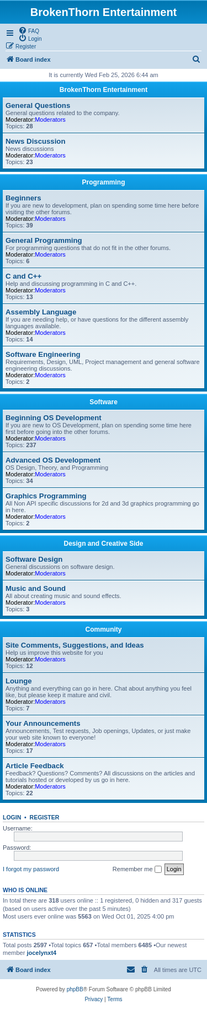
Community (104, 629)
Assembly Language (41, 312)
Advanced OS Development (53, 460)
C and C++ (23, 276)
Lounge (19, 681)
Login (12, 817)
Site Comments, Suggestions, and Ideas (75, 645)
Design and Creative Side (103, 543)
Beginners (23, 198)
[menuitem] (28, 30)
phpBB (75, 989)
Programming (103, 182)
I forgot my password (31, 869)
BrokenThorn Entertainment (103, 90)
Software (103, 402)
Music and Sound (36, 588)
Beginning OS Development (54, 418)
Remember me (137, 869)
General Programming (44, 240)
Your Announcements (43, 723)
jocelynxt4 (41, 952)
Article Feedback (35, 766)
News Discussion (35, 141)
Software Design (34, 559)
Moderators (50, 119)
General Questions (38, 105)
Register (45, 817)
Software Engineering (43, 354)
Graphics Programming (46, 496)
